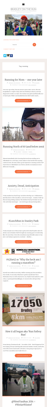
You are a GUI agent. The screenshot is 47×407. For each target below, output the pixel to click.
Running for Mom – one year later (23, 79)
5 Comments (32, 268)
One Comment (32, 84)
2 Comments (32, 153)
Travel (30, 151)
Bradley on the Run (23, 9)
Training (24, 151)
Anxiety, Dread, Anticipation (23, 185)
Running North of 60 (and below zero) (23, 146)
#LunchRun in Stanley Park (23, 221)
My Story (36, 82)
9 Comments (32, 340)
